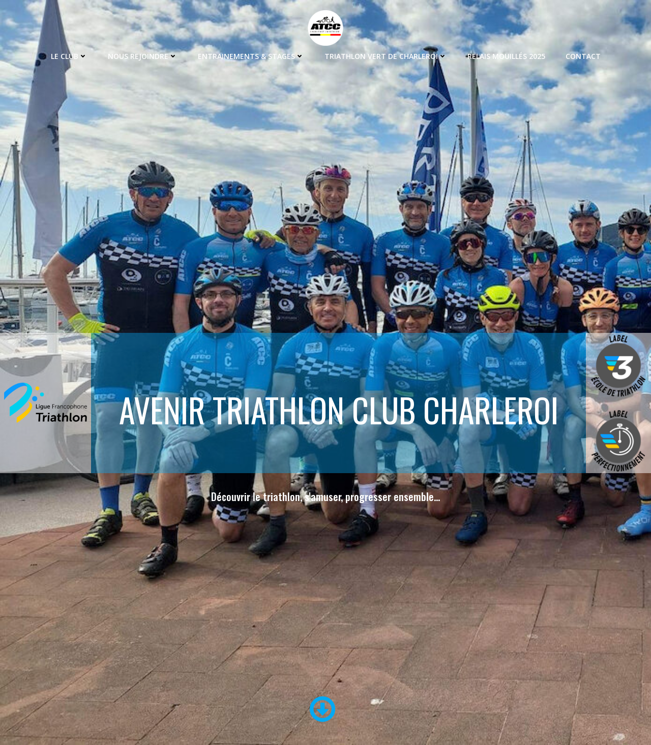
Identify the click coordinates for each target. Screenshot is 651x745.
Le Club (69, 56)
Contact (583, 56)
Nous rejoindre (142, 56)
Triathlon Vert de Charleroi (385, 56)
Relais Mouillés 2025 (506, 56)
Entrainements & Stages (251, 56)
